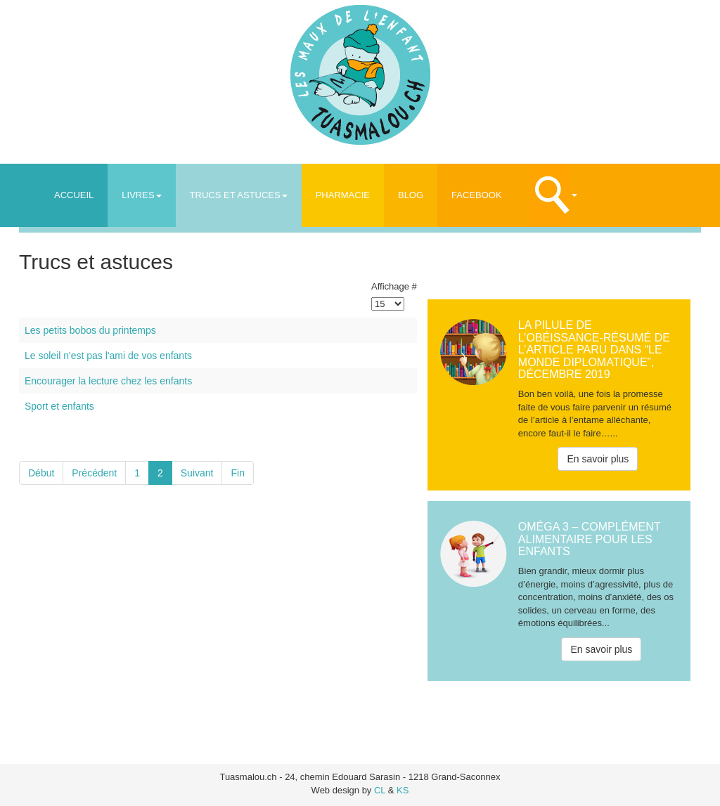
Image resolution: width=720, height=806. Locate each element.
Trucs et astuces (239, 195)
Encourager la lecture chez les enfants (108, 380)
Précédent (94, 473)
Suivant (197, 473)
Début (41, 473)
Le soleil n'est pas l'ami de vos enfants (108, 355)
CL (379, 790)
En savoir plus (598, 458)
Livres (141, 195)
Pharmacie (343, 195)
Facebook (476, 195)
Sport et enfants (59, 406)
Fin (237, 473)
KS (403, 790)
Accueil (74, 195)
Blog (410, 195)
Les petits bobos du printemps (90, 330)
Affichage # (394, 286)
